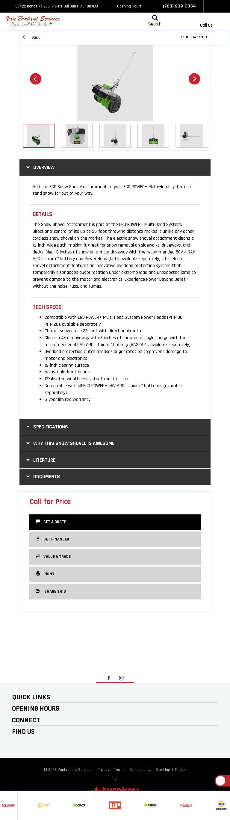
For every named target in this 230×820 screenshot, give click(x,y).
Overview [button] (40, 167)
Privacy (103, 769)
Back (31, 37)
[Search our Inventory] (154, 21)
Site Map (162, 769)
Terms (119, 769)
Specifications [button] (46, 426)
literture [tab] (40, 460)
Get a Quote (51, 522)
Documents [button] (42, 476)
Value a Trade (53, 556)
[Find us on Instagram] (223, 6)
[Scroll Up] (220, 781)
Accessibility (140, 769)
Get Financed (52, 539)
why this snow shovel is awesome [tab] (69, 443)
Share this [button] (51, 591)
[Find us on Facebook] (210, 6)
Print (45, 574)
